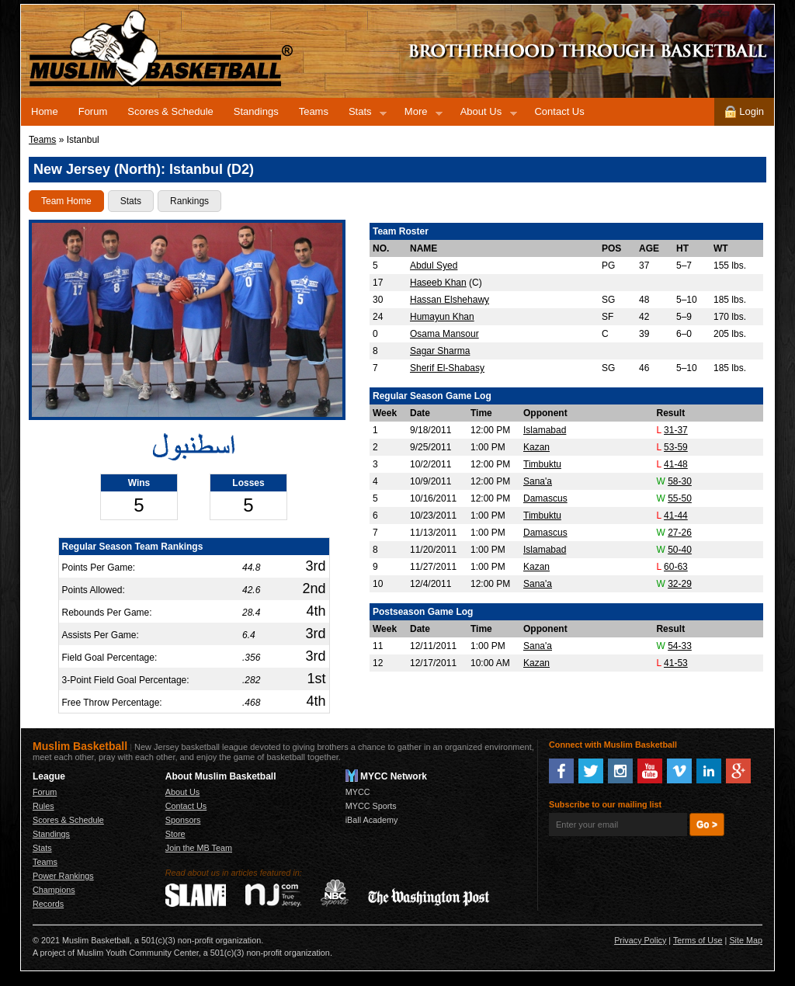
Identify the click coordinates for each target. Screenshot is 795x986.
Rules (43, 806)
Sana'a (537, 481)
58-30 (680, 481)
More (418, 114)
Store (175, 833)
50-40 (680, 549)
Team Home (66, 201)
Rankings (189, 201)
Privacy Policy (640, 940)
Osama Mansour (444, 333)
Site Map (745, 940)
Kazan (536, 447)
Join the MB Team (198, 847)
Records (48, 903)
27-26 (680, 532)
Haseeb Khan (438, 282)
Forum (93, 111)
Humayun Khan (442, 316)
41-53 (676, 663)
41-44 (676, 515)
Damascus (545, 498)
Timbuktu (542, 464)
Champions (54, 889)
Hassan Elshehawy (449, 299)
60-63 (676, 566)
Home (44, 111)
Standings (256, 111)
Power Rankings (63, 875)
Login (744, 112)
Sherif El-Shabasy (447, 368)
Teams (313, 111)
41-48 (676, 464)
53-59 (676, 447)
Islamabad (544, 430)
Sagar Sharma (440, 350)
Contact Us (559, 111)
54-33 (680, 646)
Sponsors (183, 820)
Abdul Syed (433, 265)
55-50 (680, 498)
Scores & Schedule (170, 111)
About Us (483, 114)
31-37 (676, 430)
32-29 (680, 583)
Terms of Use (698, 940)
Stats (362, 114)
